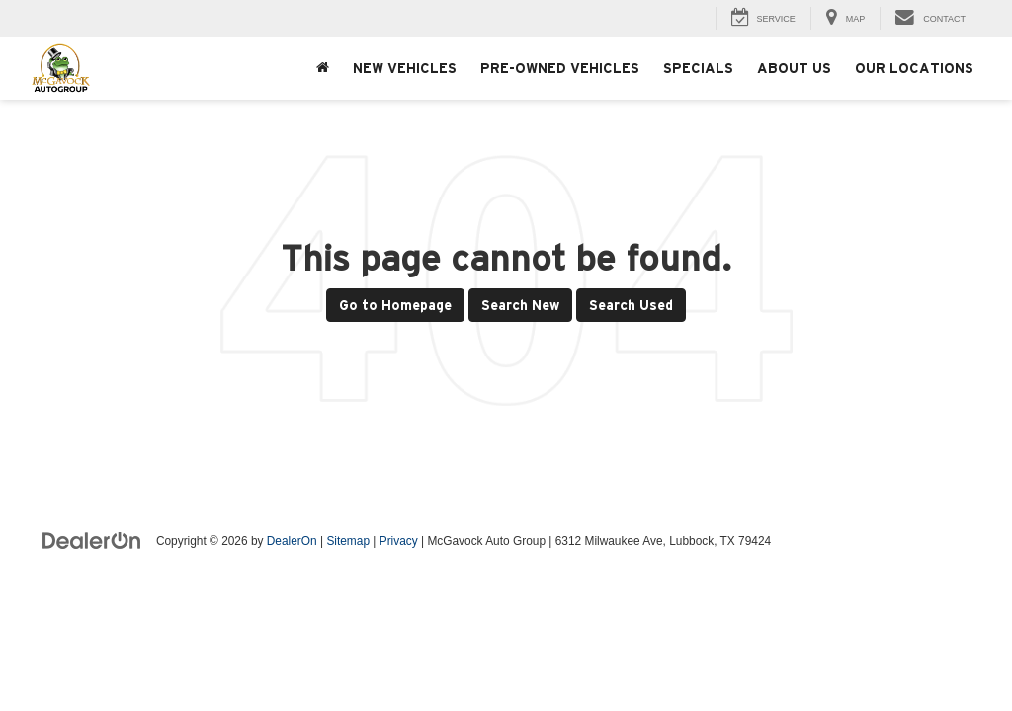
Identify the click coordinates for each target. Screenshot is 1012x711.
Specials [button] (698, 68)
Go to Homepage (395, 305)
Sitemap (348, 541)
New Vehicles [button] (405, 68)
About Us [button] (794, 68)
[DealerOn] (92, 540)
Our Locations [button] (914, 68)
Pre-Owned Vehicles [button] (559, 68)
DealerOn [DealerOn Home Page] (292, 541)
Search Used (631, 305)
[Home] (322, 68)
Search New (520, 305)
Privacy (399, 541)
